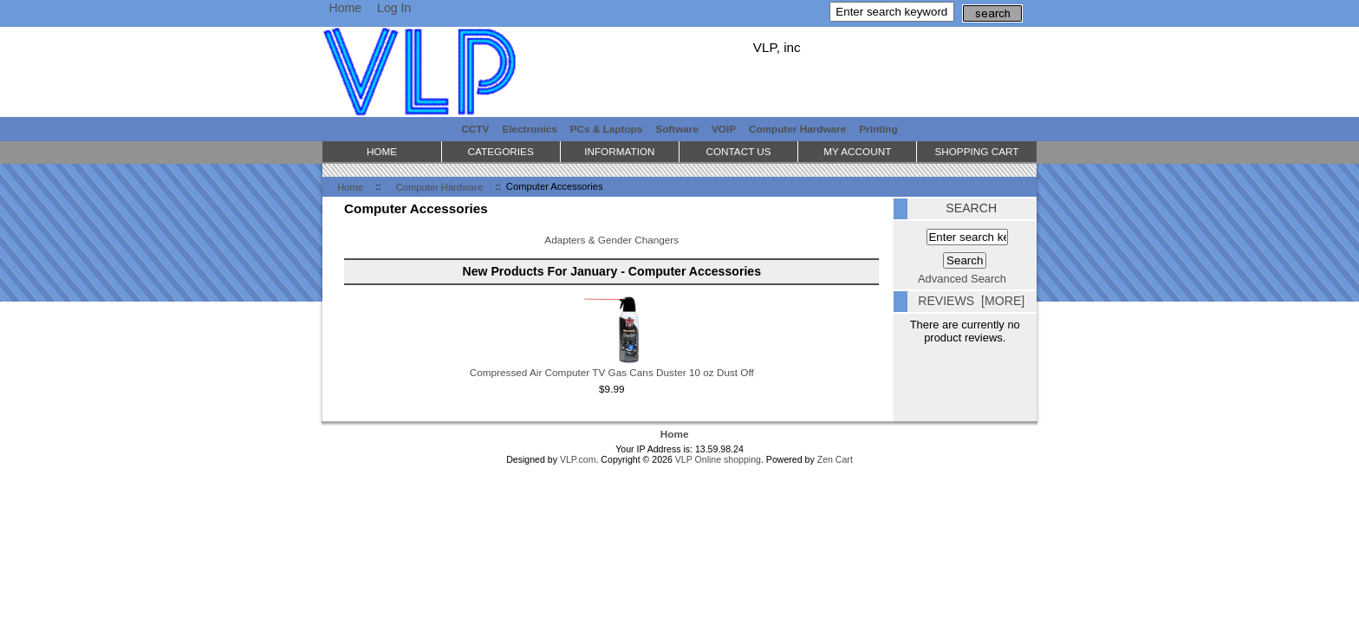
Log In (394, 8)
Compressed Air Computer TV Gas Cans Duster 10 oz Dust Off (612, 372)
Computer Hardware (439, 186)
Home (344, 8)
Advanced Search (962, 278)
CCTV (475, 128)
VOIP (724, 128)
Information (619, 151)
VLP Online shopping (718, 459)
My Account (857, 151)
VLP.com (578, 459)
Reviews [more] (971, 301)
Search (971, 208)
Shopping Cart (976, 151)
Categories (501, 151)
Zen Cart (835, 459)
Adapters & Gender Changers (611, 238)
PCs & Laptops (606, 128)
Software (677, 128)
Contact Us (738, 151)
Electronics (529, 128)
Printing (878, 128)
